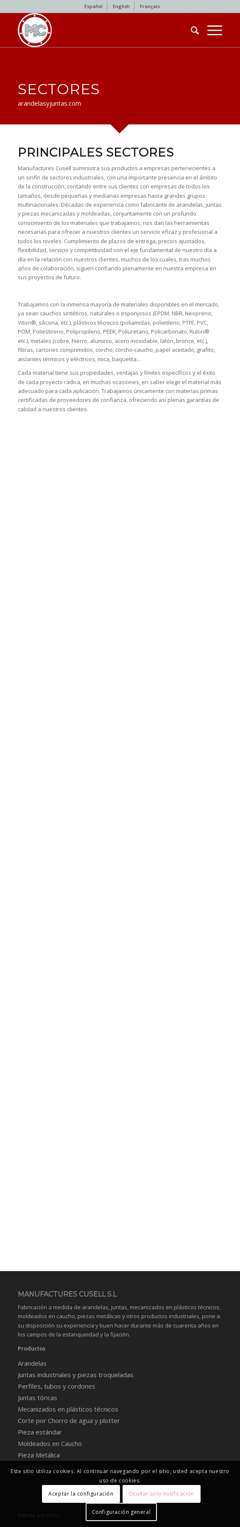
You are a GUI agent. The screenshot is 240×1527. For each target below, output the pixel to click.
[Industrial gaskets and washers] (99, 30)
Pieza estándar (40, 1432)
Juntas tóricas (37, 1397)
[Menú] (210, 30)
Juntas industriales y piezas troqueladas (76, 1374)
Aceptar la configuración (80, 1493)
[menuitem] (93, 6)
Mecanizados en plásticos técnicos (68, 1409)
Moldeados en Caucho (50, 1443)
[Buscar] (190, 30)
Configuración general (121, 1512)
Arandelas (32, 1363)
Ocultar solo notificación (161, 1493)
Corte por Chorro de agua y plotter (69, 1420)
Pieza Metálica (39, 1455)
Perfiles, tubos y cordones (56, 1386)
